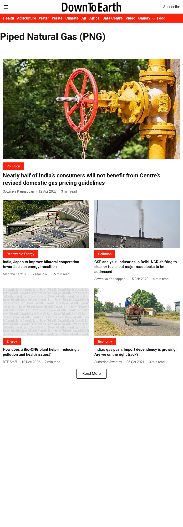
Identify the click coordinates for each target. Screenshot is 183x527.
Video (130, 18)
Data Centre (112, 18)
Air (83, 18)
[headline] (91, 179)
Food (161, 18)
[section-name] (13, 166)
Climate (71, 18)
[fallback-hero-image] (91, 109)
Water (44, 18)
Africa (94, 18)
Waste (57, 18)
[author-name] (19, 191)
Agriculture (26, 18)
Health (8, 18)
